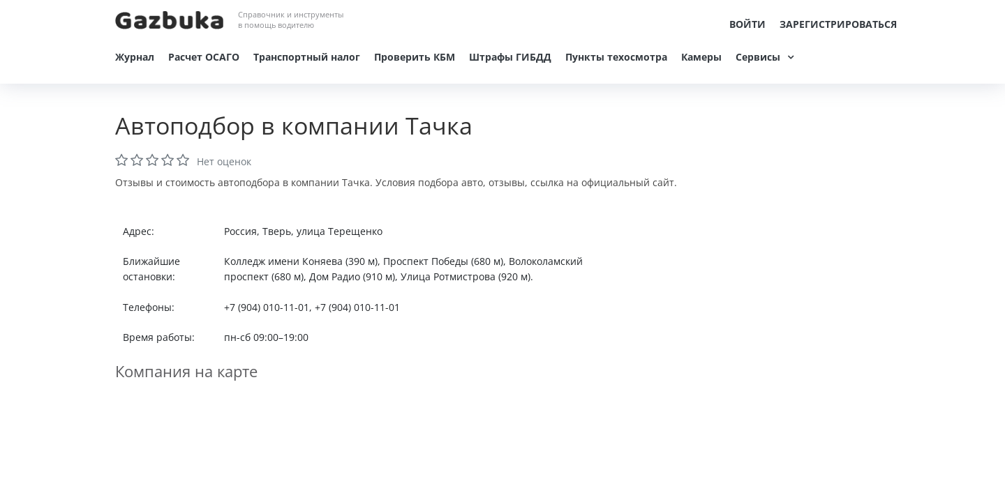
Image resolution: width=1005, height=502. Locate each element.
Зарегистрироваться (838, 24)
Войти (747, 24)
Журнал (134, 56)
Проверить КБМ (414, 56)
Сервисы (758, 56)
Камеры (701, 56)
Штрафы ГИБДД (510, 56)
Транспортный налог (306, 56)
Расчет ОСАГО (203, 56)
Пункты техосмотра (616, 56)
